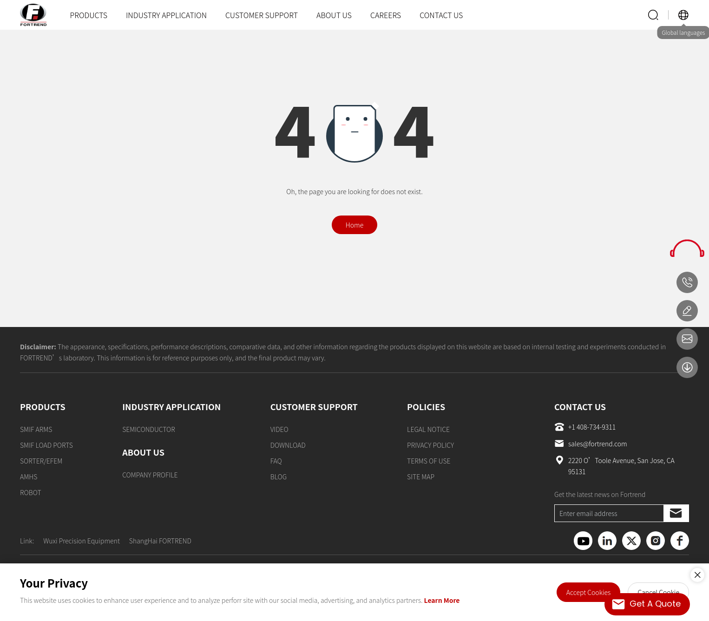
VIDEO (279, 429)
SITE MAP (420, 476)
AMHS (28, 476)
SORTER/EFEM (41, 460)
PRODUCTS (88, 14)
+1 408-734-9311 (585, 426)
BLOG (278, 476)
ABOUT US (334, 14)
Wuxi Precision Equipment (81, 540)
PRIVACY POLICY (430, 445)
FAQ (276, 460)
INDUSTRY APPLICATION (166, 14)
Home (354, 224)
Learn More (442, 600)
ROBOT (30, 492)
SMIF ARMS (36, 429)
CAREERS (385, 14)
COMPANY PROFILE (149, 474)
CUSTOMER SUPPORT (261, 14)
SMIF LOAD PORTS (46, 445)
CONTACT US (441, 14)
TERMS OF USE (429, 460)
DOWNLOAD (288, 445)
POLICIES (426, 406)
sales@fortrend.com (590, 443)
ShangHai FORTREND (160, 540)
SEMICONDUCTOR (148, 429)
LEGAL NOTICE (428, 429)
